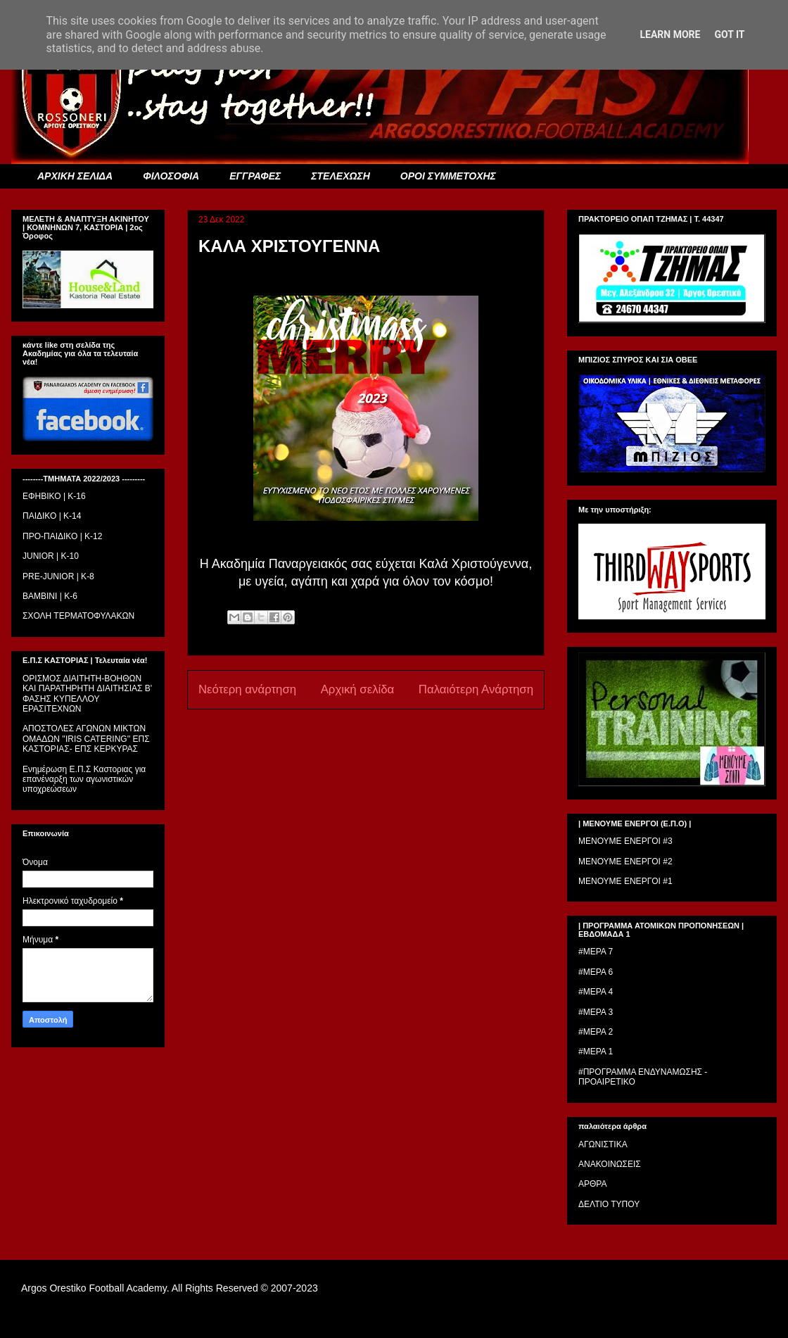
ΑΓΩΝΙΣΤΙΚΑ (603, 1144)
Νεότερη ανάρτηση (247, 689)
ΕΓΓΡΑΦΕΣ (255, 176)
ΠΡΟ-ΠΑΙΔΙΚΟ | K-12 (62, 536)
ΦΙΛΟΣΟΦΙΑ (171, 176)
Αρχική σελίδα (358, 689)
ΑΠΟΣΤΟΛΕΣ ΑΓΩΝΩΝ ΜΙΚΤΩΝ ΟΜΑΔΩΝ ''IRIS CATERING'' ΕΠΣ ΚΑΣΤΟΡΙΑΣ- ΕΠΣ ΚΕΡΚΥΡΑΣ (86, 739)
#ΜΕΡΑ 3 (595, 1012)
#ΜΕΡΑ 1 (595, 1051)
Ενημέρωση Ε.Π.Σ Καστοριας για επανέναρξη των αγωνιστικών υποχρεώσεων (84, 779)
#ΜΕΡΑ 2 (595, 1032)
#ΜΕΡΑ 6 (595, 972)
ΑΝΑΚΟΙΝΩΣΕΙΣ (609, 1164)
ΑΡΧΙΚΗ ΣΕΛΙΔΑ (75, 176)
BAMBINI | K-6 (50, 596)
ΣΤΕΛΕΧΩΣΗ (340, 176)
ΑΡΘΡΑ (592, 1184)
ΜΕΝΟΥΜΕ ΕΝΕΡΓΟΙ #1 (625, 881)
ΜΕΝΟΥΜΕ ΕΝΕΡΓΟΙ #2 (625, 861)
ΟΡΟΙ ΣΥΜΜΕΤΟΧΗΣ (448, 176)
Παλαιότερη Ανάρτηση (476, 689)
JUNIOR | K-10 (51, 556)
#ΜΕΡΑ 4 (595, 992)
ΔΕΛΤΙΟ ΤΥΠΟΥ (609, 1204)
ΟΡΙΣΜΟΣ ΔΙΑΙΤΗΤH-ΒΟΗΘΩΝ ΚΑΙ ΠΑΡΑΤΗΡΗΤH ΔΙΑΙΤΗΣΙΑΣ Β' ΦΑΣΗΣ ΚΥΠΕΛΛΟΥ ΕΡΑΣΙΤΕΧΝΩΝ (87, 694)
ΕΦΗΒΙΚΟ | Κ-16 (54, 496)
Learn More (670, 34)
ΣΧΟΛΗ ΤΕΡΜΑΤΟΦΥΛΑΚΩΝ (78, 616)
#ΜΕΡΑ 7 (595, 952)
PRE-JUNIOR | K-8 (58, 576)
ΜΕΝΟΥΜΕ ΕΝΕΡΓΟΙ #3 (625, 841)
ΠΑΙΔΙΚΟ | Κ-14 (52, 516)
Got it (729, 34)
